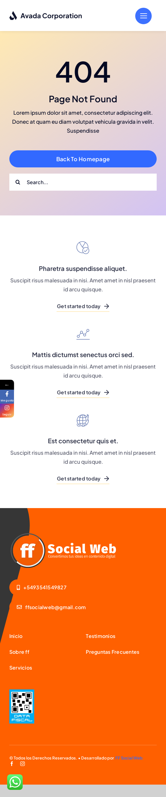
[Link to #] (143, 16)
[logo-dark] (45, 13)
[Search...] (83, 182)
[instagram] (22, 763)
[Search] (17, 182)
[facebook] (11, 763)
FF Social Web (129, 757)
